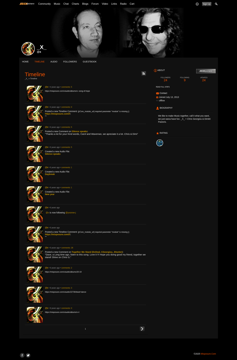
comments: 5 (66, 87)
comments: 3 (66, 288)
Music (57, 3)
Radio (123, 3)
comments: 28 (67, 248)
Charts (75, 3)
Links (114, 3)
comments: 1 (66, 167)
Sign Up (207, 4)
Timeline (40, 61)
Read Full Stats (163, 87)
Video (105, 3)
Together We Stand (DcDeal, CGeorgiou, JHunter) (97, 252)
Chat (66, 3)
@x (39, 51)
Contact (163, 93)
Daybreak (50, 174)
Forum (95, 3)
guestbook (90, 61)
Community (44, 3)
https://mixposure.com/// (57, 114)
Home (25, 61)
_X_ (26, 79)
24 (165, 79)
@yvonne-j (70, 212)
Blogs (85, 3)
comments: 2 (66, 268)
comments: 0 (66, 107)
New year (49, 194)
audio (53, 61)
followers (70, 61)
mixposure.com (208, 354)
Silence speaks (79, 131)
